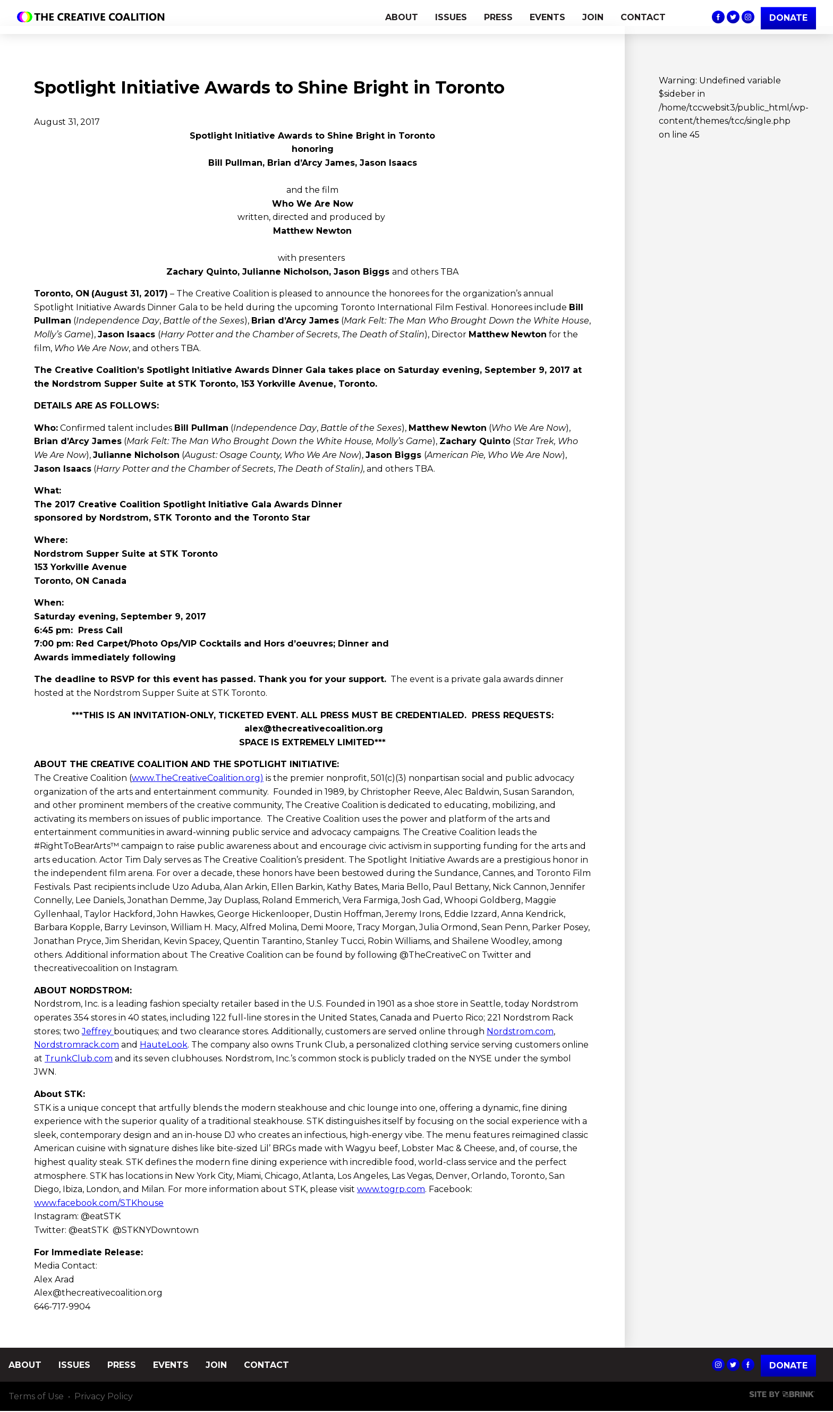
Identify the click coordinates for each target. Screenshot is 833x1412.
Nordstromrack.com (76, 1045)
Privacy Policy (103, 1397)
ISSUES (451, 17)
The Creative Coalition (93, 17)
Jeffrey (98, 1031)
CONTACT (643, 17)
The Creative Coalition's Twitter (733, 17)
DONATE (788, 18)
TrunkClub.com (79, 1058)
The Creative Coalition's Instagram (748, 17)
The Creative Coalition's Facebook (718, 17)
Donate (788, 1365)
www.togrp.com (391, 1189)
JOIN (593, 17)
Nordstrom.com (520, 1031)
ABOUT (401, 17)
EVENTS (547, 17)
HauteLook (164, 1045)
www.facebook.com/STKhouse (99, 1203)
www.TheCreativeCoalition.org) (198, 778)
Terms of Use (36, 1397)
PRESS (498, 17)
